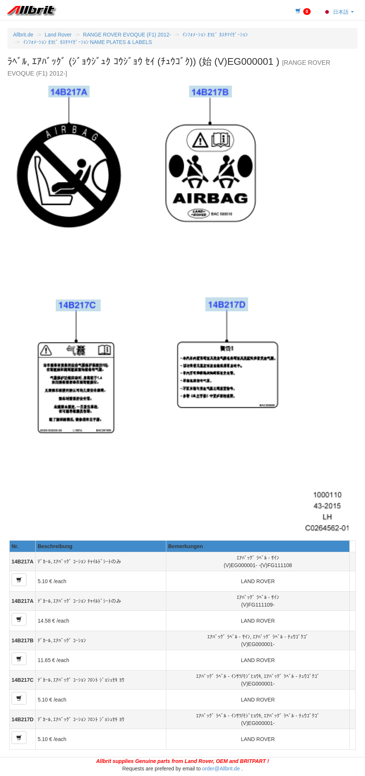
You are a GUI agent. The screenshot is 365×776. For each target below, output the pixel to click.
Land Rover (58, 35)
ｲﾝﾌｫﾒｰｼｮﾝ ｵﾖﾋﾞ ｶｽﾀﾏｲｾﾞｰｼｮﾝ (215, 35)
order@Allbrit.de (221, 769)
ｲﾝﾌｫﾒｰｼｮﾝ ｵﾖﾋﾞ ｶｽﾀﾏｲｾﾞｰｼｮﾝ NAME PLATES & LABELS (87, 42)
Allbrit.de (23, 35)
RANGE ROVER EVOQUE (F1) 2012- (127, 35)
